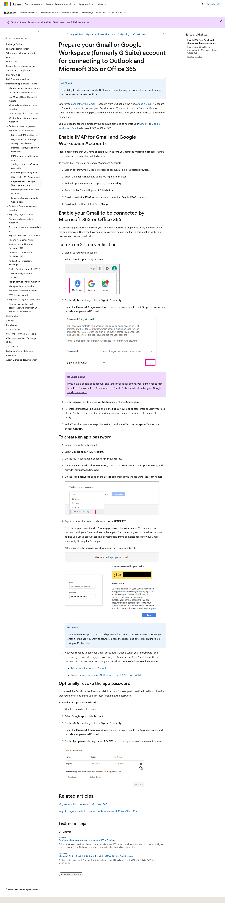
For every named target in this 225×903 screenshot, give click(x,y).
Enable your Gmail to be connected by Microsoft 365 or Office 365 (202, 50)
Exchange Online (74, 34)
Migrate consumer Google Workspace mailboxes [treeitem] (23, 141)
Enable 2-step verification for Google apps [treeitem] (25, 199)
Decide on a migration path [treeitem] (22, 92)
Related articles (194, 56)
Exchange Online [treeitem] (14, 44)
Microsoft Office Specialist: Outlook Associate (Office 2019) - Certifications (96, 856)
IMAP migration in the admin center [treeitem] (25, 157)
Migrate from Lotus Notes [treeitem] (21, 239)
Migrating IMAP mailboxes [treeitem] (24, 135)
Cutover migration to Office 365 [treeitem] (24, 113)
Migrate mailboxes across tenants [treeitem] (25, 235)
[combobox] (21, 38)
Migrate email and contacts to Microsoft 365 (83, 804)
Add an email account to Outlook (88, 668)
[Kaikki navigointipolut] (61, 34)
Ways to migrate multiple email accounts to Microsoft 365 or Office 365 (98, 811)
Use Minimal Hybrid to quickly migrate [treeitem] (23, 98)
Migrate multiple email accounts (101, 34)
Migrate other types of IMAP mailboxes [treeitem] (25, 149)
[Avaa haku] (203, 4)
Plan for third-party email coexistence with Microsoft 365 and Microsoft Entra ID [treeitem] (24, 307)
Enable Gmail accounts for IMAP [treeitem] (24, 269)
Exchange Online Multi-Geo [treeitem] (19, 350)
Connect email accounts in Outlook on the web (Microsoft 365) (105, 675)
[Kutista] (38, 32)
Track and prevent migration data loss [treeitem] (25, 229)
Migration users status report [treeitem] (23, 290)
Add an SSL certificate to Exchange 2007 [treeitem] (20, 262)
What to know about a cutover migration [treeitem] (23, 107)
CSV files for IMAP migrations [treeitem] (25, 176)
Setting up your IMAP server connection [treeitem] (25, 166)
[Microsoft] (6, 4)
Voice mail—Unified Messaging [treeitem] (21, 333)
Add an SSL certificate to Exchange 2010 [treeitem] (20, 254)
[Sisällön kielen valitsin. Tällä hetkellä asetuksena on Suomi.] (10, 898)
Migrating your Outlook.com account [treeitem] (25, 191)
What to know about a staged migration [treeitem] (23, 119)
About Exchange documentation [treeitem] (21, 359)
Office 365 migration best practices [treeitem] (21, 275)
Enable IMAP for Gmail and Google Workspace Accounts (201, 41)
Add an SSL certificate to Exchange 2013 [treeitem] (20, 246)
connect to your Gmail (83, 103)
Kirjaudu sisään (214, 3)
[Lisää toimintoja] (163, 34)
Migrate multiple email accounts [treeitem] (24, 87)
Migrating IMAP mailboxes (132, 34)
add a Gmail (145, 103)
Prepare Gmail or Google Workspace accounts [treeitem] (23, 183)
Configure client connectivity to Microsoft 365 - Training (87, 840)
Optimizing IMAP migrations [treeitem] (24, 172)
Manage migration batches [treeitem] (22, 286)
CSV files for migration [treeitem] (19, 295)
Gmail (142, 123)
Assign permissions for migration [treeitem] (24, 281)
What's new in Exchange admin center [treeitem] (21, 55)
